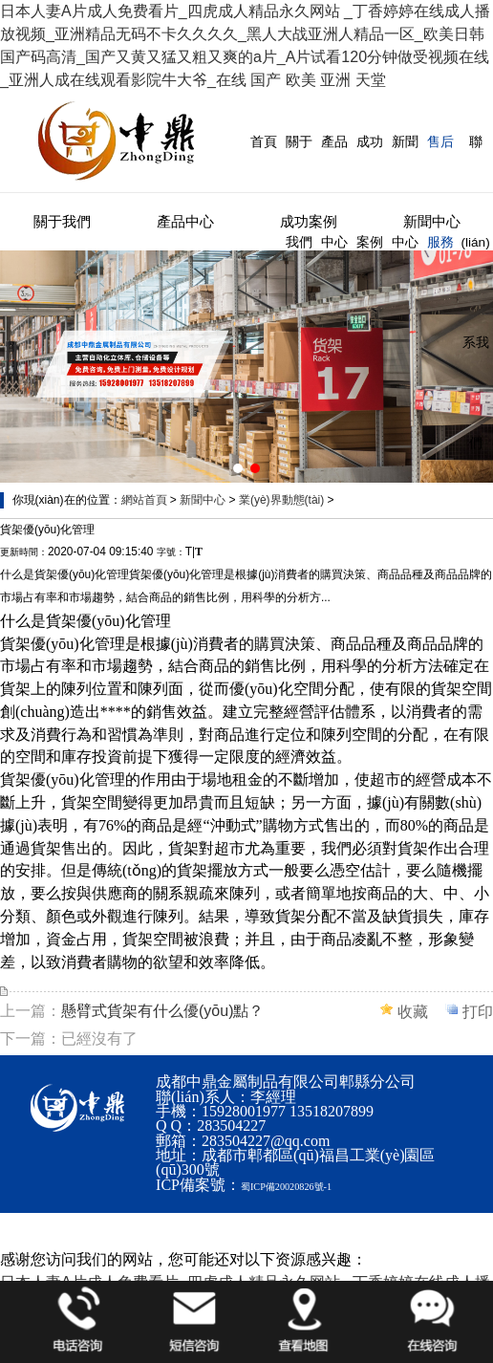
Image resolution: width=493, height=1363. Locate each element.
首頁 (263, 142)
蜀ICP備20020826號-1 (286, 1186)
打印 (477, 1012)
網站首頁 (144, 500)
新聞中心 (405, 192)
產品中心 (334, 192)
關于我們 (299, 192)
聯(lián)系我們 (475, 292)
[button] (238, 468)
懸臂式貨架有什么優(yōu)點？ (162, 1011)
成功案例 (369, 192)
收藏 (412, 1012)
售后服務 (440, 192)
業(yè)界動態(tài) (281, 500)
